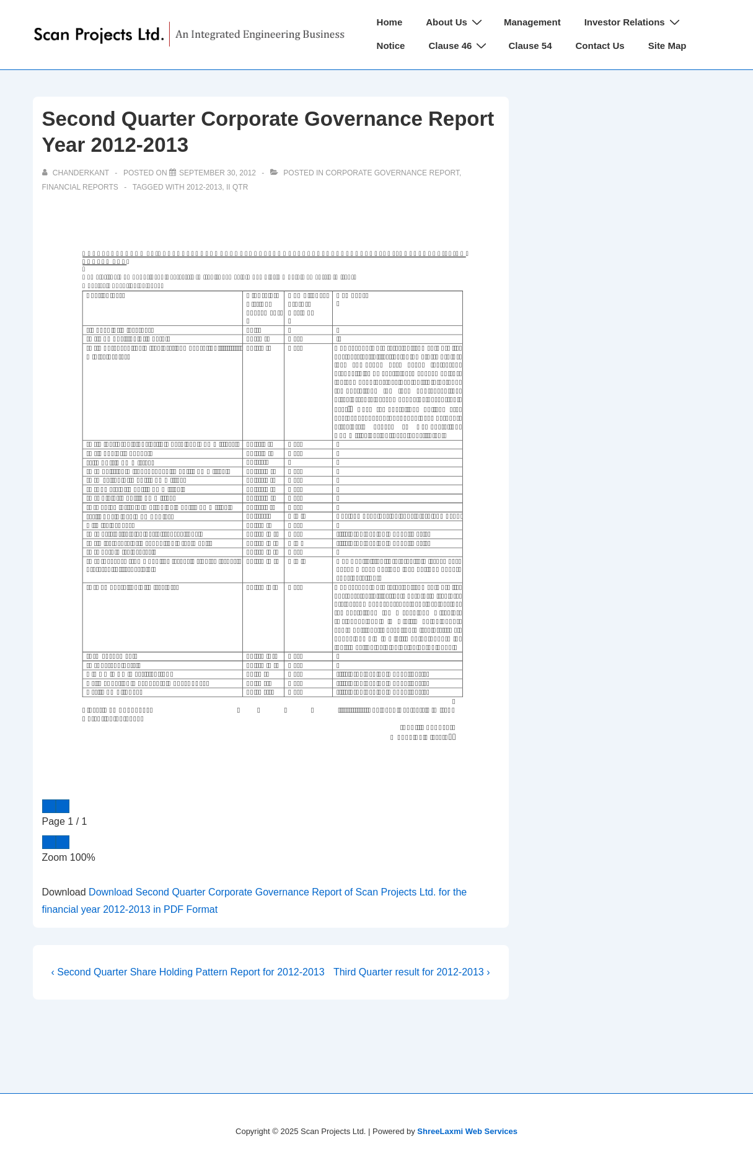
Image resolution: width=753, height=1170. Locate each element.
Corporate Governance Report (392, 173)
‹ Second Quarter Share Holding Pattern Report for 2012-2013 (188, 972)
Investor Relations (633, 22)
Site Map (667, 45)
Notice (391, 45)
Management (532, 22)
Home (390, 22)
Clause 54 (530, 45)
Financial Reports (80, 187)
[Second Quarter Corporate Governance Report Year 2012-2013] (217, 173)
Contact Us (600, 45)
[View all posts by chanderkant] (77, 173)
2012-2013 (204, 187)
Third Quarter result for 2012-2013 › (411, 972)
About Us (455, 22)
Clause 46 (459, 45)
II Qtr (237, 187)
